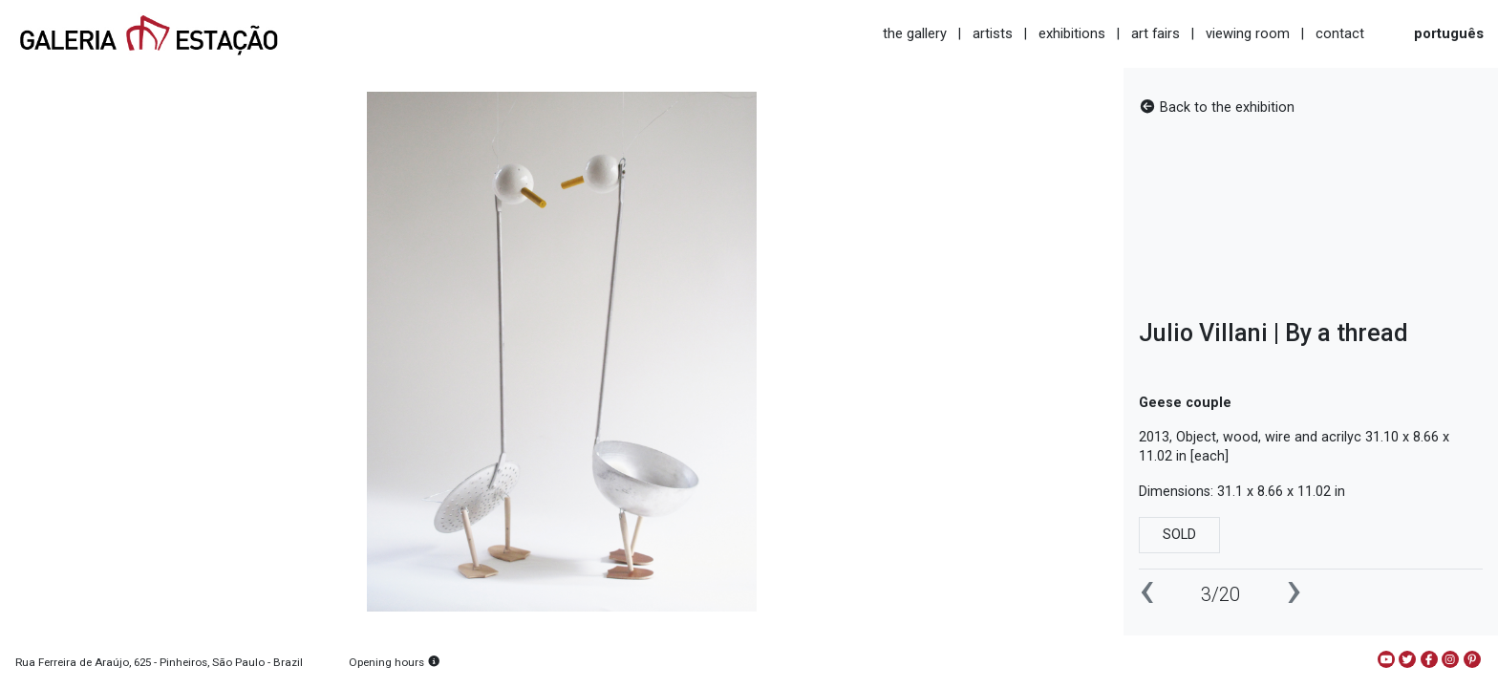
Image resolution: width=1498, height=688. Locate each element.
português (1449, 33)
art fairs (1155, 33)
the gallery (915, 33)
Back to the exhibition (1217, 107)
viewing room (1248, 33)
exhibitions (1071, 33)
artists (993, 33)
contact (1340, 33)
